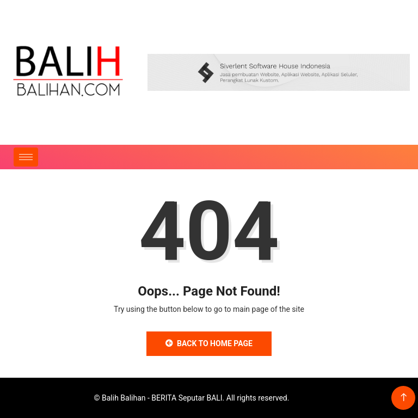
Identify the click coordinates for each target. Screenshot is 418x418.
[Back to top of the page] (403, 398)
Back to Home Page (209, 343)
